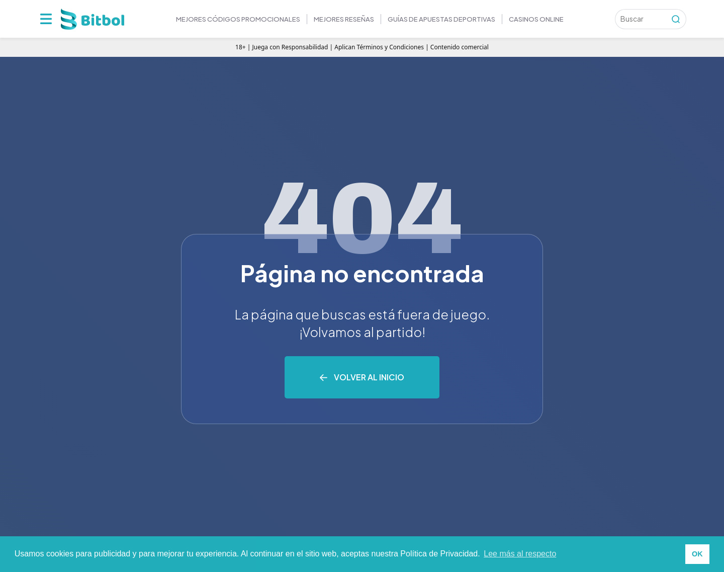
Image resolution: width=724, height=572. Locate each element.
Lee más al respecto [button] (520, 553)
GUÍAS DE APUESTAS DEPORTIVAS (441, 19)
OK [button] (697, 554)
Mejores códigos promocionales (238, 19)
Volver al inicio (369, 377)
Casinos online (536, 19)
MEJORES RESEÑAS (344, 19)
